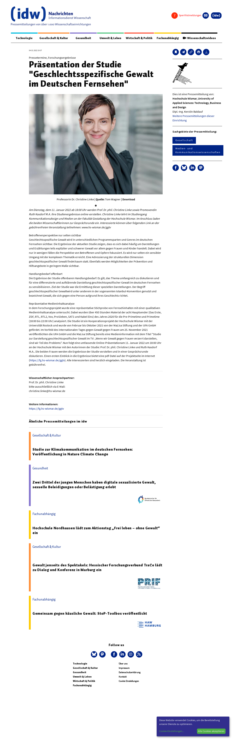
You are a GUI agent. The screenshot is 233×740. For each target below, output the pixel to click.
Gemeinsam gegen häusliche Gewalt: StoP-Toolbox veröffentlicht (90, 613)
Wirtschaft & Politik (139, 38)
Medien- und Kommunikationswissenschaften (197, 150)
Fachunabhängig (168, 38)
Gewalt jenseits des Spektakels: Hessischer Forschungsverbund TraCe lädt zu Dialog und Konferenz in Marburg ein (97, 567)
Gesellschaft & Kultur (53, 38)
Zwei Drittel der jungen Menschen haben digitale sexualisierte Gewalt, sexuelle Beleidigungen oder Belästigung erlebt (94, 485)
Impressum (124, 668)
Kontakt (122, 676)
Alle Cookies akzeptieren (211, 731)
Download (128, 199)
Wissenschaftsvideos (199, 38)
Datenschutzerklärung (129, 672)
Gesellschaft (184, 140)
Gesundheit (83, 38)
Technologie (24, 38)
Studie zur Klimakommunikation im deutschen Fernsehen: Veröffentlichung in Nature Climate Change (83, 452)
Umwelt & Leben (110, 38)
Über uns (123, 663)
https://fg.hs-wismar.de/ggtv (47, 360)
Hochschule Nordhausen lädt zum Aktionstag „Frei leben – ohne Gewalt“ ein (96, 530)
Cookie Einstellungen (129, 681)
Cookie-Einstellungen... (171, 731)
